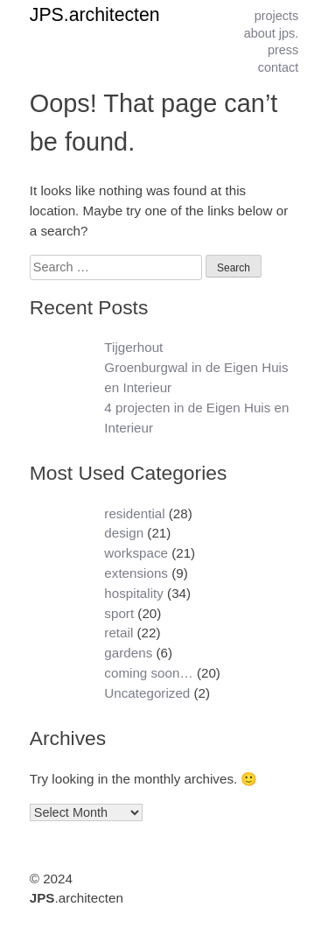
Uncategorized (147, 692)
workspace (136, 552)
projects (277, 16)
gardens (128, 652)
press (283, 50)
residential (134, 513)
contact (278, 67)
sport (119, 613)
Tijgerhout (133, 347)
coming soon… (148, 672)
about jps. (271, 33)
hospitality (134, 593)
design (123, 532)
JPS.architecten (95, 14)
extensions (136, 573)
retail (118, 632)
